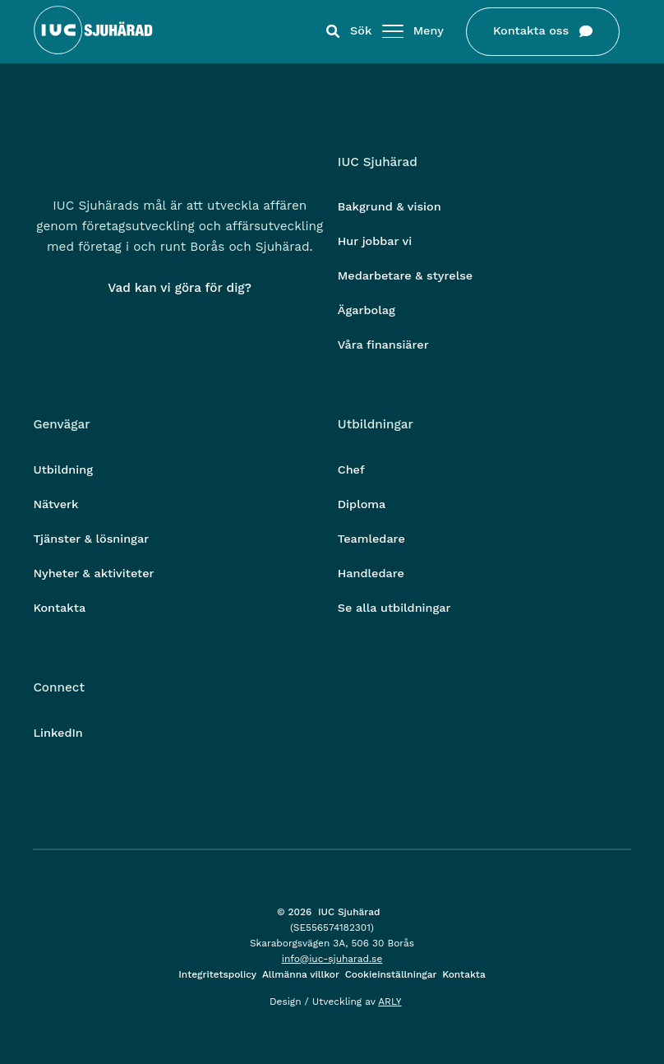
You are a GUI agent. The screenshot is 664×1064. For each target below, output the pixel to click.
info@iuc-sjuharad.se (332, 959)
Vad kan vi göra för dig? (179, 287)
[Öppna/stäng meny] (393, 32)
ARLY (389, 1001)
